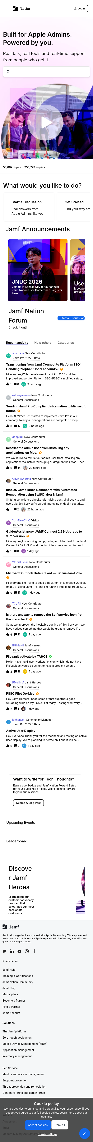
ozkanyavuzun (21, 395)
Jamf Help (9, 969)
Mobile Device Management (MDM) (24, 1043)
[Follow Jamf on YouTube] (19, 951)
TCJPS (16, 603)
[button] (84, 1133)
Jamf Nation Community (17, 982)
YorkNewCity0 (21, 520)
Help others (42, 343)
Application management (18, 1050)
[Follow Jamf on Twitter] (4, 951)
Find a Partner (11, 1006)
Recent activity (17, 343)
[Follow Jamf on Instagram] (27, 951)
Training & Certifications (17, 975)
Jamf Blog (8, 988)
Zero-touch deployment (17, 1037)
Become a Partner (13, 1000)
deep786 (18, 436)
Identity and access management (23, 1074)
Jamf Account (11, 1012)
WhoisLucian (20, 562)
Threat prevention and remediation (24, 1086)
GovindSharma (21, 478)
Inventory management (17, 1056)
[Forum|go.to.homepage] (22, 8)
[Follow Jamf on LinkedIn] (12, 951)
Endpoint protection (14, 1080)
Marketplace (10, 994)
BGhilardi (18, 645)
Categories (66, 343)
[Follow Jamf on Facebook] (34, 951)
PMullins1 (18, 682)
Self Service (10, 1068)
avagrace (18, 353)
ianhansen (18, 719)
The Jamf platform (14, 1031)
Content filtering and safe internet (23, 1092)
